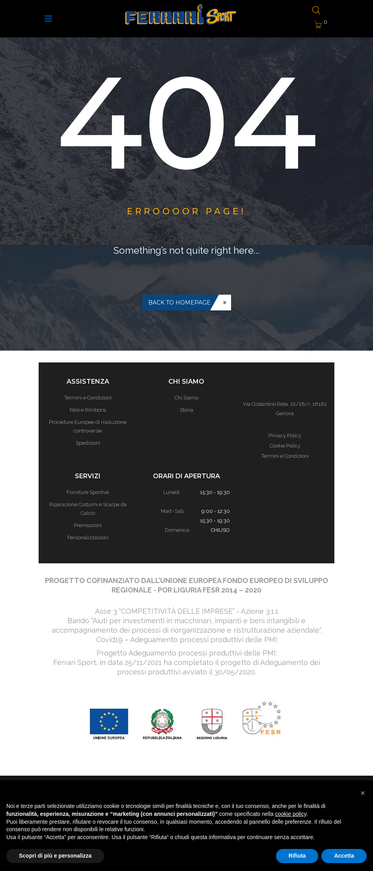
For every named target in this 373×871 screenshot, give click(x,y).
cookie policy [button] (290, 814)
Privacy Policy (285, 435)
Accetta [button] (344, 855)
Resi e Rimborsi (88, 410)
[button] (362, 793)
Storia (186, 410)
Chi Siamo (186, 398)
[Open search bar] (316, 11)
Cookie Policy (285, 446)
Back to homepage (179, 302)
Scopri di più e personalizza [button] (55, 855)
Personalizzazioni (87, 537)
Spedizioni (88, 443)
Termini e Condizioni (88, 398)
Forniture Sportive (88, 492)
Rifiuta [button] (297, 855)
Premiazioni (88, 525)
